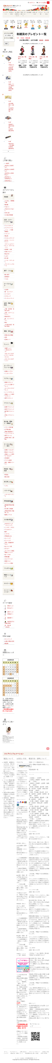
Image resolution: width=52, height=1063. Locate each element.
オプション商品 (9, 563)
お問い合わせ (34, 13)
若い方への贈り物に (32, 24)
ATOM (45, 1053)
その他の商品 (8, 520)
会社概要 (29, 12)
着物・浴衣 (8, 331)
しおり (6, 256)
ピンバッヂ (8, 540)
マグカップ (8, 296)
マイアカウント (13, 1051)
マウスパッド (8, 403)
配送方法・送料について (17, 1053)
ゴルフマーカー (9, 559)
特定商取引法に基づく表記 (31, 1053)
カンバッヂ (8, 538)
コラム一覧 (40, 13)
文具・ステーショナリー (8, 221)
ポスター (7, 548)
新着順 (47, 40)
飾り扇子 (7, 274)
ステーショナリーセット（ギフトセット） (9, 245)
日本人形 (27, 38)
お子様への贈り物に (39, 24)
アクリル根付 (8, 460)
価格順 (41, 40)
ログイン (32, 2)
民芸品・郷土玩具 (8, 469)
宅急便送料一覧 (33, 769)
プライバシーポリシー (34, 1051)
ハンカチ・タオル (9, 527)
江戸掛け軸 (8, 429)
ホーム (5, 1051)
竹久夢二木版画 (9, 508)
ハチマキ (7, 534)
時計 (6, 322)
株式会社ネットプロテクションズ (22, 1008)
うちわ (6, 279)
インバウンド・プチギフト (46, 24)
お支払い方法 (11, 13)
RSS (42, 1053)
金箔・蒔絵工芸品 (8, 304)
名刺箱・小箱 (8, 249)
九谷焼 (6, 289)
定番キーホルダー (9, 450)
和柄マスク (8, 561)
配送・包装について (23, 14)
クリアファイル (9, 227)
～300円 (7, 163)
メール (7, 705)
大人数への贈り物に (12, 24)
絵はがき (7, 253)
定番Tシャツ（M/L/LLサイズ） (8, 350)
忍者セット (8, 339)
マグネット (8, 378)
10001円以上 (8, 180)
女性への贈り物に (26, 24)
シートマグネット (9, 392)
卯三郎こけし (8, 482)
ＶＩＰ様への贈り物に (5, 24)
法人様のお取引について (17, 14)
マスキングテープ (9, 238)
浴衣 (6, 337)
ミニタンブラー (9, 373)
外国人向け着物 (9, 335)
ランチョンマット (9, 298)
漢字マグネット (9, 398)
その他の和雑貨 (9, 215)
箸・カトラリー (9, 291)
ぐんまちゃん (8, 568)
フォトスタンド (9, 225)
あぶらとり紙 (8, 546)
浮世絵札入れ (8, 536)
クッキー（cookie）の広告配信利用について (26, 1058)
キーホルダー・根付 (8, 445)
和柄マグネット (9, 382)
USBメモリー (8, 251)
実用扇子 (7, 276)
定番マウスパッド (9, 407)
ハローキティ (8, 490)
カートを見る (43, 2)
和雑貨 (22, 38)
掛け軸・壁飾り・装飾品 (8, 422)
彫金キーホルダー (9, 452)
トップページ (5, 13)
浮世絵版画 (8, 501)
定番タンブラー (9, 371)
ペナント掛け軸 (9, 427)
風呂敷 (6, 204)
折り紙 (6, 258)
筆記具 (6, 236)
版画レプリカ (8, 514)
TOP (18, 38)
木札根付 (7, 458)
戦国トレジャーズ (8, 575)
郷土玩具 (7, 476)
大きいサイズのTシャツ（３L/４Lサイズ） (9, 355)
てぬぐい (7, 206)
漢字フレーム (8, 435)
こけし (6, 485)
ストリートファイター (8, 591)
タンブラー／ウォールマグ (8, 366)
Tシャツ (8, 344)
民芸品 (6, 474)
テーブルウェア (8, 284)
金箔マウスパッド (9, 409)
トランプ (7, 233)
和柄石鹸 (7, 556)
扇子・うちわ (8, 271)
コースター (8, 294)
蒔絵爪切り (8, 316)
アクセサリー (8, 529)
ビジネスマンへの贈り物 (19, 24)
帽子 (6, 531)
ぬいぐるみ (8, 554)
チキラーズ (8, 583)
